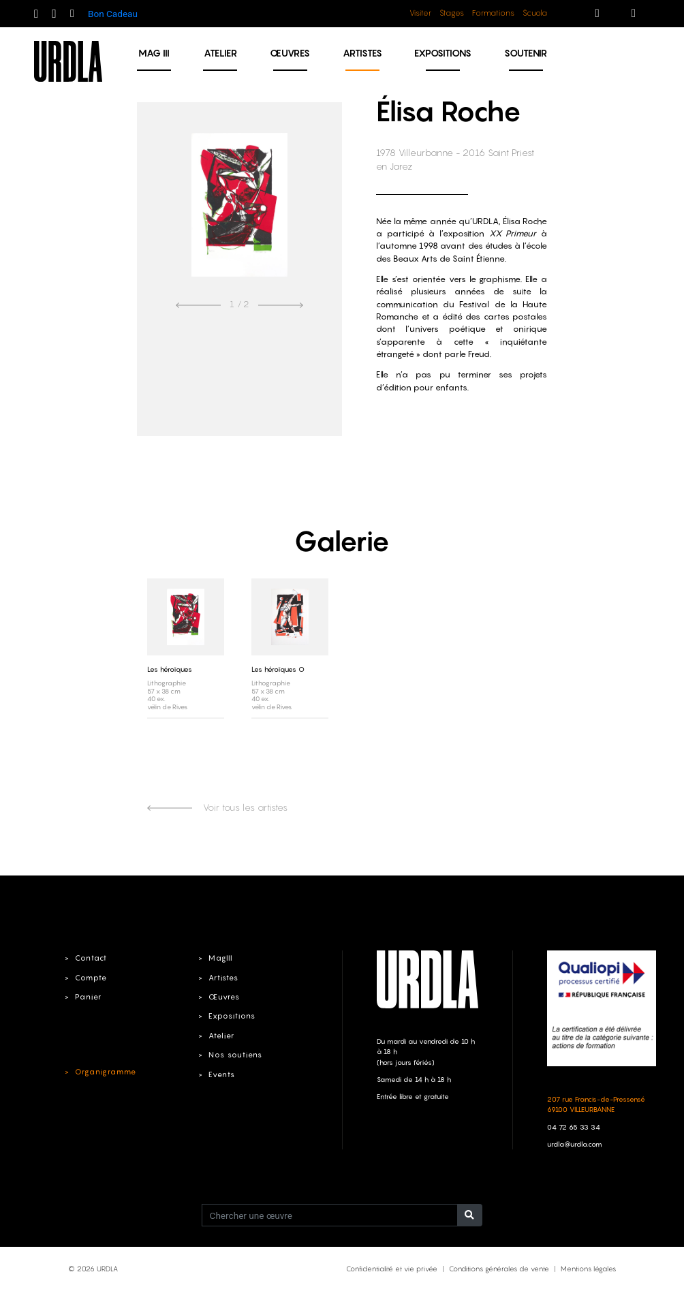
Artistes (362, 53)
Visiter (420, 13)
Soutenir (525, 53)
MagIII (220, 958)
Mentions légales (588, 1269)
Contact (91, 958)
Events (221, 1074)
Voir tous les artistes (217, 807)
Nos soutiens (235, 1054)
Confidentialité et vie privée (391, 1269)
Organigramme (105, 1071)
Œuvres (290, 53)
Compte (91, 977)
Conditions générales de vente (499, 1269)
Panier (88, 997)
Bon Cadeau (113, 13)
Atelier (220, 53)
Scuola (535, 13)
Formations (493, 13)
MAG (154, 53)
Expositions (442, 53)
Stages (451, 13)
